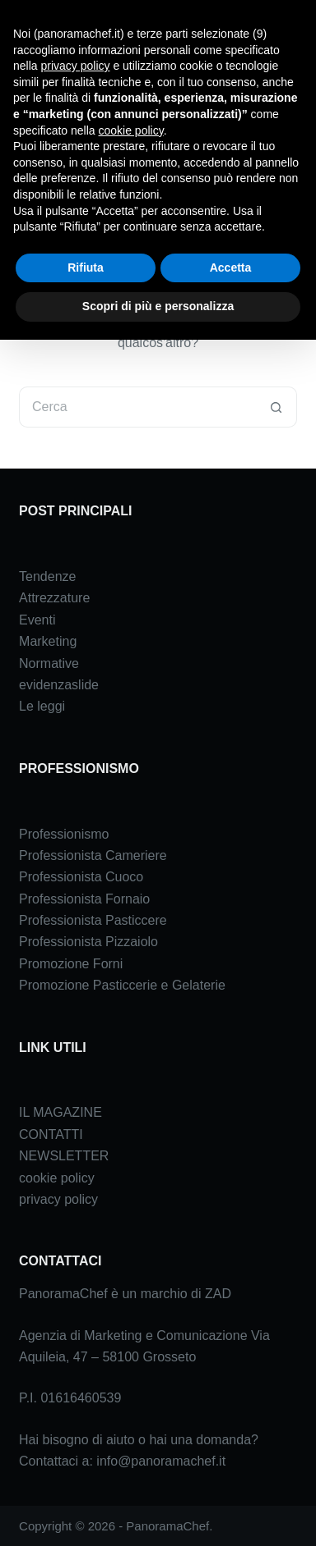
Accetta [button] (231, 267)
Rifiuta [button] (85, 267)
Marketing (48, 641)
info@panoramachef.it (160, 1461)
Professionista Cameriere (93, 855)
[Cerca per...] (137, 407)
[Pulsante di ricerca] (276, 407)
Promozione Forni (71, 964)
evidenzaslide (59, 685)
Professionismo (64, 834)
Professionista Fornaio (84, 899)
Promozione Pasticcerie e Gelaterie (122, 985)
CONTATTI (51, 1134)
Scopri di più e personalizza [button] (158, 306)
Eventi (37, 620)
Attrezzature (54, 598)
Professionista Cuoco (81, 877)
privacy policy (58, 1199)
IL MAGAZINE (60, 1112)
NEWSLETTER (64, 1156)
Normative (49, 663)
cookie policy (57, 1178)
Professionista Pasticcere (93, 920)
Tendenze (47, 576)
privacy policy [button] (74, 65)
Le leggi (42, 706)
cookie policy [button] (131, 130)
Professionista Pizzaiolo (88, 942)
